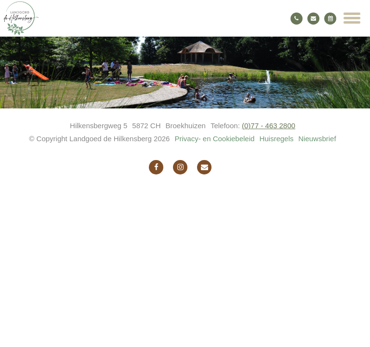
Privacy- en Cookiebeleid (214, 138)
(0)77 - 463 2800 (268, 125)
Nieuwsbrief (317, 138)
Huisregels (276, 138)
